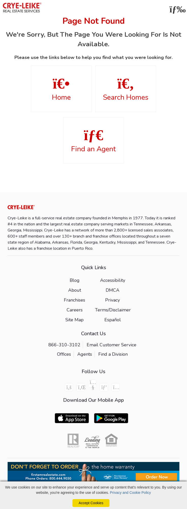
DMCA (112, 290)
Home (61, 89)
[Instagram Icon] (115, 387)
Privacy (112, 300)
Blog (75, 280)
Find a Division (113, 354)
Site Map (74, 320)
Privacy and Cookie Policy (130, 493)
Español (112, 320)
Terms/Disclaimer (113, 310)
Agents (84, 354)
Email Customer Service (111, 345)
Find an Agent (93, 141)
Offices (64, 354)
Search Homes (126, 89)
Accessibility (112, 280)
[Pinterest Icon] (104, 387)
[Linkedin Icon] (81, 387)
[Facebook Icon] (69, 387)
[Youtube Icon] (92, 383)
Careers (75, 310)
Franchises (74, 300)
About (74, 290)
